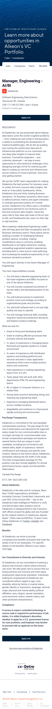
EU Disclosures (44, 704)
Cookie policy (32, 674)
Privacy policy (20, 674)
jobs (8, 66)
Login (43, 6)
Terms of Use (18, 704)
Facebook (7, 524)
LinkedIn (35, 521)
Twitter (26, 521)
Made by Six (5, 704)
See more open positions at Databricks (26, 648)
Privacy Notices (30, 704)
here (9, 549)
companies (20, 66)
